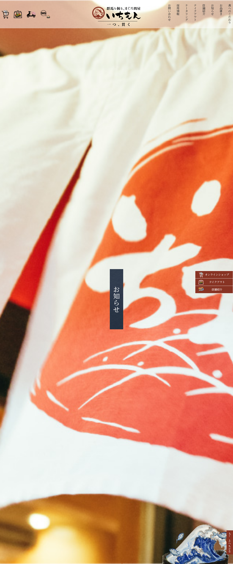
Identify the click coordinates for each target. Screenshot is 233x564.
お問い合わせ (169, 12)
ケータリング (186, 12)
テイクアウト (195, 12)
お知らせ (212, 9)
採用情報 (178, 9)
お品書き (221, 9)
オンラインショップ (217, 274)
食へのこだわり (229, 14)
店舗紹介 (204, 9)
